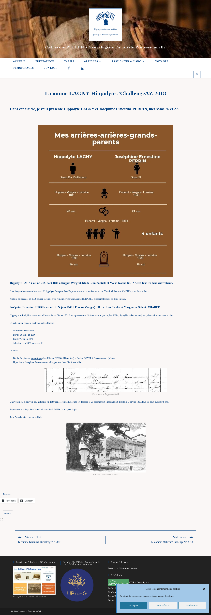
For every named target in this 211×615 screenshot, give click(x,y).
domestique (36, 358)
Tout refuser (163, 605)
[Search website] (197, 74)
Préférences (192, 605)
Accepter (133, 605)
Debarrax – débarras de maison (122, 568)
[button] (204, 588)
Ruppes (13, 409)
